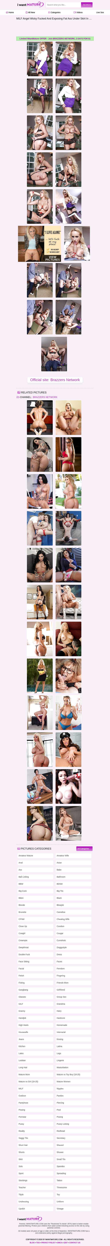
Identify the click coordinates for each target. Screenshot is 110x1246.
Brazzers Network (44, 397)
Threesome (62, 1187)
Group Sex (61, 997)
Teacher (22, 1187)
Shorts (21, 1152)
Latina (59, 1046)
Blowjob (60, 905)
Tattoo (59, 1180)
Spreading (61, 1173)
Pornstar (22, 1117)
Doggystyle (62, 947)
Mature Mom (24, 1074)
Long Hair (23, 1067)
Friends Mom (62, 983)
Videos (78, 12)
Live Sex (99, 12)
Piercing (60, 1103)
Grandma (61, 1004)
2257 (66, 1243)
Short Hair (23, 1145)
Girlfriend (61, 990)
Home (10, 12)
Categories (54, 12)
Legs (59, 1053)
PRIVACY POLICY (48, 1243)
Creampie (23, 940)
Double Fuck (24, 954)
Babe (59, 870)
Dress (59, 954)
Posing (60, 1117)
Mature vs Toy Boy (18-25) (68, 1074)
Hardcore (61, 1018)
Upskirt (22, 1209)
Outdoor (22, 1096)
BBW (21, 884)
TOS (38, 1243)
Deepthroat (24, 947)
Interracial (61, 1032)
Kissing (60, 1039)
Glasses (22, 997)
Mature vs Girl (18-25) (28, 1081)
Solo (21, 1166)
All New (30, 12)
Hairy (59, 1011)
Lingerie (60, 1060)
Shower (60, 1152)
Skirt (21, 1159)
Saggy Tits (23, 1138)
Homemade (62, 1025)
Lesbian (22, 1060)
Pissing (22, 1110)
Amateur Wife (63, 855)
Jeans (21, 1039)
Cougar (60, 933)
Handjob (22, 1018)
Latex (21, 1053)
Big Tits (60, 891)
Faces (59, 961)
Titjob (21, 1194)
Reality (22, 1131)
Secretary (61, 1138)
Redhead (61, 1131)
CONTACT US (74, 1243)
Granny (22, 1011)
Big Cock (23, 891)
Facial (21, 968)
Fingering (61, 976)
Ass (20, 870)
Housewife (23, 1032)
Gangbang (23, 990)
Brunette (22, 912)
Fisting (21, 983)
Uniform (60, 1201)
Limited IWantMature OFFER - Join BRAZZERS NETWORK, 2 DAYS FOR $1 (55, 38)
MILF (21, 1088)
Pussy (21, 1124)
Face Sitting (24, 961)
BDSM (59, 884)
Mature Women (63, 1081)
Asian (59, 863)
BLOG (32, 1243)
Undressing (24, 1201)
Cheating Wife (63, 919)
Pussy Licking (63, 1124)
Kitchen (22, 1046)
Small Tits (61, 1159)
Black (59, 898)
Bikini (21, 898)
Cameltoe (61, 912)
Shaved (60, 1145)
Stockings (23, 1180)
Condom (60, 926)
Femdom (61, 968)
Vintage (60, 1209)
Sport (21, 1173)
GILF (21, 1004)
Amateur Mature (26, 855)
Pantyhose (23, 1103)
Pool (59, 1110)
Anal (21, 863)
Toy (58, 1194)
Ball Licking (24, 877)
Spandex (61, 1166)
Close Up (23, 926)
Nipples (60, 1088)
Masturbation (62, 1067)
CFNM (21, 919)
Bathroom (61, 877)
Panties (60, 1096)
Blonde (22, 905)
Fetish (21, 976)
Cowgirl (22, 933)
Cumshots (61, 940)
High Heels (23, 1025)
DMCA (59, 1243)
